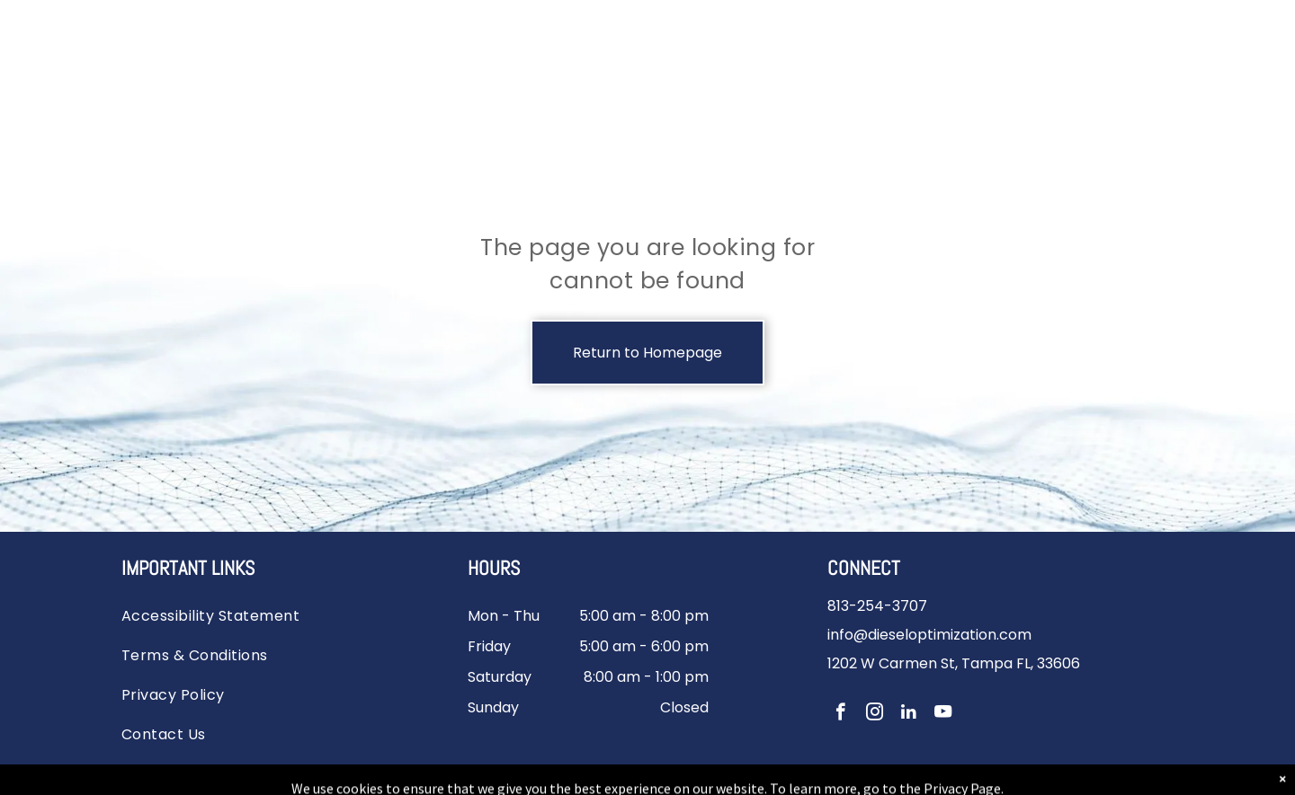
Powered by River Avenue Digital (820, 772)
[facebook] (840, 714)
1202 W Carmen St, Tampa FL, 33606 (953, 663)
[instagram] (875, 714)
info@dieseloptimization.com (929, 634)
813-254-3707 (877, 606)
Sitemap (690, 772)
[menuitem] (227, 612)
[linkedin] (909, 714)
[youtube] (943, 714)
